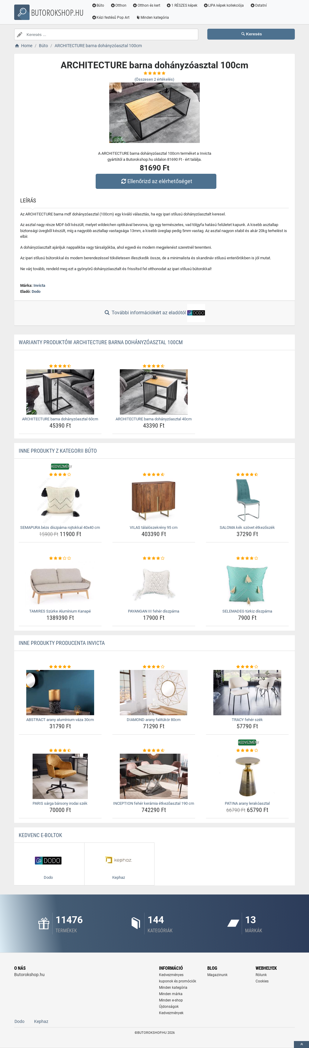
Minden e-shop (171, 1000)
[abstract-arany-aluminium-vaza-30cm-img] (60, 692)
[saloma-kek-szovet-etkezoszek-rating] (247, 475)
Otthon (118, 5)
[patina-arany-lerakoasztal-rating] (247, 751)
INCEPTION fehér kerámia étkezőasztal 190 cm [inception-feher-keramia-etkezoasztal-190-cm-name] (153, 803)
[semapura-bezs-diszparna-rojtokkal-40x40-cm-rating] (60, 475)
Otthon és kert (147, 5)
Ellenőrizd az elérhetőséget (156, 181)
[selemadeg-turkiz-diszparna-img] (247, 584)
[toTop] (301, 1044)
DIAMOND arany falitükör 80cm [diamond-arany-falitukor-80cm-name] (153, 719)
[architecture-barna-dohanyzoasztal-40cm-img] (154, 392)
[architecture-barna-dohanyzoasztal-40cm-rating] (154, 366)
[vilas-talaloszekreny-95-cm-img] (154, 500)
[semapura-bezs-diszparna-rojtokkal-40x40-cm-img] (60, 500)
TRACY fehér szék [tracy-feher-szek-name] (247, 719)
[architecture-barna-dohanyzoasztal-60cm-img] (60, 392)
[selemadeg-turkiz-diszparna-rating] (247, 558)
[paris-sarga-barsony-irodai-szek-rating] (60, 751)
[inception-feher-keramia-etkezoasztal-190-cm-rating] (154, 751)
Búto (98, 5)
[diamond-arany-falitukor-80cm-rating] (154, 667)
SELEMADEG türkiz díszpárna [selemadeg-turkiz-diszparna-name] (247, 611)
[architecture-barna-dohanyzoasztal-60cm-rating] (60, 366)
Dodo (36, 291)
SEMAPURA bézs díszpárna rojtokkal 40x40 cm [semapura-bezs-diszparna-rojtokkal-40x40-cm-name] (60, 527)
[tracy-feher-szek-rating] (247, 667)
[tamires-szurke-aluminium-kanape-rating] (60, 558)
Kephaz (41, 1021)
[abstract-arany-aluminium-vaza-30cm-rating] (60, 667)
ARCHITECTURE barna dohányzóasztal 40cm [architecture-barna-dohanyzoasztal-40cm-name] (154, 419)
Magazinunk (217, 975)
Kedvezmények (171, 1013)
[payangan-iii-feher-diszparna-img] (154, 584)
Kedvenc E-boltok (40, 835)
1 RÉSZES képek (181, 5)
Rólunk (261, 975)
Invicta (39, 285)
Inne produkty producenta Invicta (62, 643)
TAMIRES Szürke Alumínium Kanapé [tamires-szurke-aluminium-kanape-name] (60, 611)
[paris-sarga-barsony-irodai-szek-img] (60, 776)
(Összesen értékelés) (154, 79)
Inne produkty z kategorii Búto (58, 451)
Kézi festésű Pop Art (111, 17)
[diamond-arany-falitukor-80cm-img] (154, 692)
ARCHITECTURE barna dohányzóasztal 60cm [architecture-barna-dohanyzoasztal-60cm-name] (60, 419)
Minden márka (171, 994)
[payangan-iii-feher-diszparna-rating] (154, 558)
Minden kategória (152, 17)
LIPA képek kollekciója (223, 5)
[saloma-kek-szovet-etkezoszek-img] (247, 500)
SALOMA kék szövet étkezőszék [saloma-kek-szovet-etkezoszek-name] (247, 527)
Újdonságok (169, 1006)
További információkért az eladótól (154, 313)
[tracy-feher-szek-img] (247, 692)
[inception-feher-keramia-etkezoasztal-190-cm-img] (154, 776)
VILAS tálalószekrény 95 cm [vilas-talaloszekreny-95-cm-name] (153, 527)
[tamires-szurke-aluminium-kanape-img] (60, 584)
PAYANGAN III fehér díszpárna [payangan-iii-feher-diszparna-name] (153, 611)
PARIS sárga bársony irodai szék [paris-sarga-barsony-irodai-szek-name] (60, 803)
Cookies (262, 981)
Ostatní (258, 5)
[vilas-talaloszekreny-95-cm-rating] (154, 475)
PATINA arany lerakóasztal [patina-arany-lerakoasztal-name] (247, 803)
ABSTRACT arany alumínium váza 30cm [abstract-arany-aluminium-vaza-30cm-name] (60, 719)
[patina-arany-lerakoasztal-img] (247, 776)
